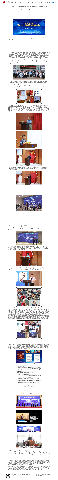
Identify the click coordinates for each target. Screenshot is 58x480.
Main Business (22, 2)
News (37, 2)
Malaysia (52, 2)
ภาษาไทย (48, 2)
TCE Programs (16, 2)
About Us (34, 2)
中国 (45, 2)
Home (12, 2)
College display (29, 2)
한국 (56, 2)
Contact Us (41, 2)
